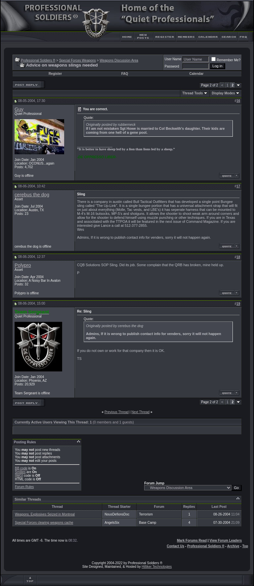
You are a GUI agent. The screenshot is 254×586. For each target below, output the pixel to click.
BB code (21, 468)
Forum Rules (24, 487)
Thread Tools (192, 93)
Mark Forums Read (192, 540)
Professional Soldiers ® (38, 60)
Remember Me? (225, 60)
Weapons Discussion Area (119, 60)
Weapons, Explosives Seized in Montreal (45, 514)
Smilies (20, 472)
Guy (19, 109)
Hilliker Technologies (157, 566)
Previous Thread (117, 412)
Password (172, 66)
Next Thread (140, 412)
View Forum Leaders (225, 540)
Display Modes (223, 93)
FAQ (124, 73)
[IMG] (19, 475)
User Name (173, 59)
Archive (233, 546)
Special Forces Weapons (77, 60)
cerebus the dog (32, 194)
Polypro (23, 265)
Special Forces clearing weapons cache (44, 522)
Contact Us (175, 546)
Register (55, 73)
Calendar (197, 73)
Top (245, 546)
